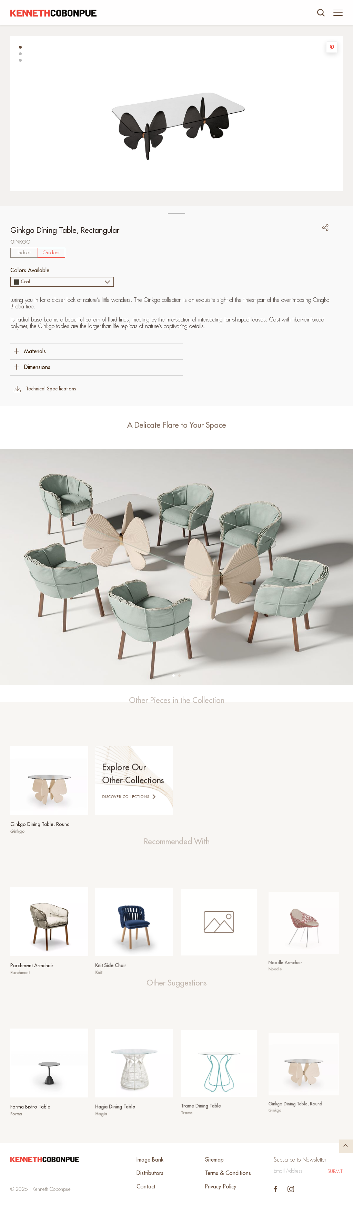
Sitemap (214, 1160)
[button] (20, 47)
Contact (146, 1186)
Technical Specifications (45, 389)
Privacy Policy (220, 1186)
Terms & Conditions (228, 1173)
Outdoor (51, 252)
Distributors (150, 1173)
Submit (335, 1171)
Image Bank (150, 1160)
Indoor (24, 252)
